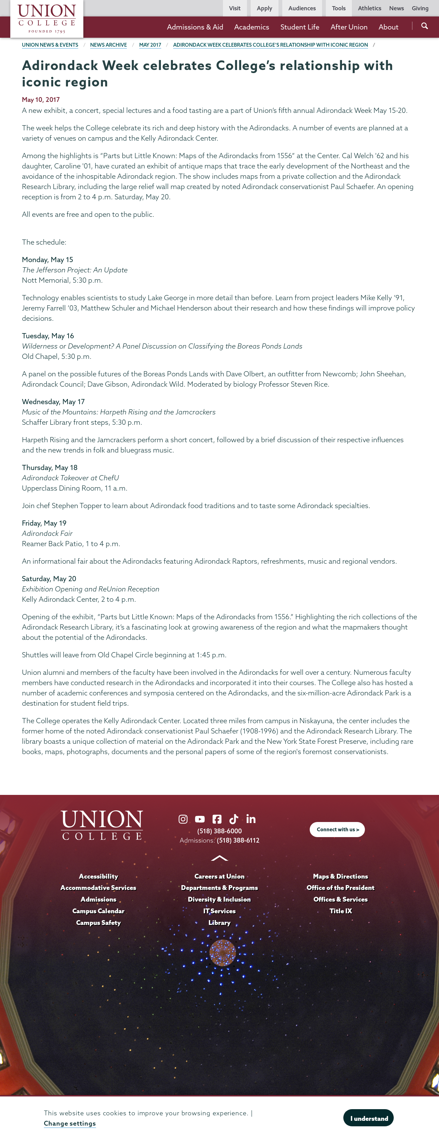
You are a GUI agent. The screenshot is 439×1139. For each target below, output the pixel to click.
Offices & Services (340, 899)
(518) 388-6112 (238, 840)
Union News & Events (50, 45)
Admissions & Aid (195, 27)
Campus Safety (98, 922)
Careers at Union (219, 876)
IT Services (219, 911)
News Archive (108, 45)
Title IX (341, 911)
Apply (264, 8)
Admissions (98, 899)
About (389, 27)
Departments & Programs (219, 887)
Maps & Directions (340, 876)
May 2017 (150, 45)
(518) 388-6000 (219, 831)
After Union (349, 27)
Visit (235, 8)
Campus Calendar (98, 911)
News (396, 8)
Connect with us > (338, 829)
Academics (251, 27)
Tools (339, 8)
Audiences (302, 8)
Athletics (369, 8)
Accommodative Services (98, 887)
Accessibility (98, 876)
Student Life (300, 27)
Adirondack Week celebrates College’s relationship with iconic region (270, 45)
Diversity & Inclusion (219, 899)
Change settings (70, 1123)
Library (219, 922)
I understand (369, 1118)
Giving (420, 8)
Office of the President (341, 887)
